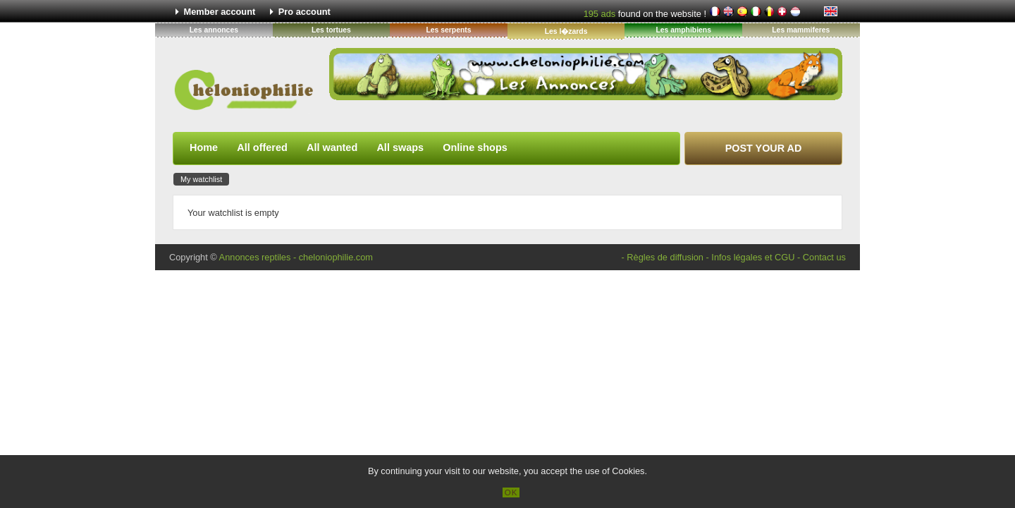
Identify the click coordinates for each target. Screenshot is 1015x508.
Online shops (475, 147)
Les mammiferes (801, 30)
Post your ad (763, 148)
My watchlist (201, 179)
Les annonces (214, 30)
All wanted (332, 147)
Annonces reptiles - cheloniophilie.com (296, 257)
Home (204, 147)
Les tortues (331, 30)
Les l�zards (566, 31)
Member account (220, 11)
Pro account (304, 11)
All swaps (400, 147)
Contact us (824, 257)
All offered (262, 147)
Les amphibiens (683, 30)
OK (511, 492)
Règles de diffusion (665, 257)
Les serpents (448, 30)
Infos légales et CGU (752, 257)
